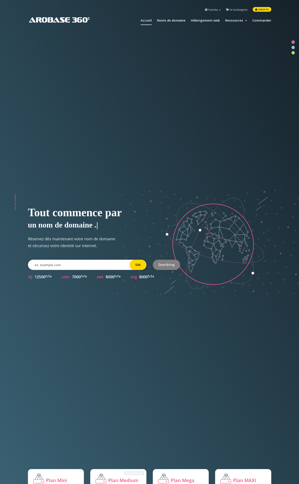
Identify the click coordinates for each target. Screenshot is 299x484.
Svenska (213, 10)
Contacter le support (107, 461)
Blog (156, 461)
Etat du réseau (102, 469)
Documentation (103, 453)
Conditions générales (170, 469)
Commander (261, 20)
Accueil (146, 20)
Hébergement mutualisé (47, 453)
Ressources (236, 20)
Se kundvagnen (237, 10)
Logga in (261, 9)
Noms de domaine (171, 20)
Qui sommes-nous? (168, 453)
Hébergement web (205, 20)
